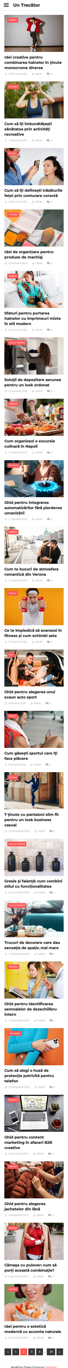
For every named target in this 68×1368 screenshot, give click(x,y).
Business (13, 463)
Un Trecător (26, 5)
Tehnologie (14, 1028)
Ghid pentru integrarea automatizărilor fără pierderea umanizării (33, 505)
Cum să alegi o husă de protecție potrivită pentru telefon (29, 1070)
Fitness (12, 590)
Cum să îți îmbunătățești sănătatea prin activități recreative (28, 128)
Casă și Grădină (17, 340)
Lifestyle (13, 213)
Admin (38, 73)
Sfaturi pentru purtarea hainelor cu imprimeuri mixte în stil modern (32, 317)
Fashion (13, 20)
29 (51, 1345)
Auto (11, 651)
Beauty (12, 152)
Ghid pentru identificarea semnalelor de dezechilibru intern (30, 1004)
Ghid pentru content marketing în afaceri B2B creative (28, 1137)
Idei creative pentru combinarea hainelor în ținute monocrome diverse (33, 62)
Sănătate (13, 86)
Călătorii (13, 401)
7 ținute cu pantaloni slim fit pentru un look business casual (31, 816)
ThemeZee (51, 1360)
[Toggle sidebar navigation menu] (6, 5)
